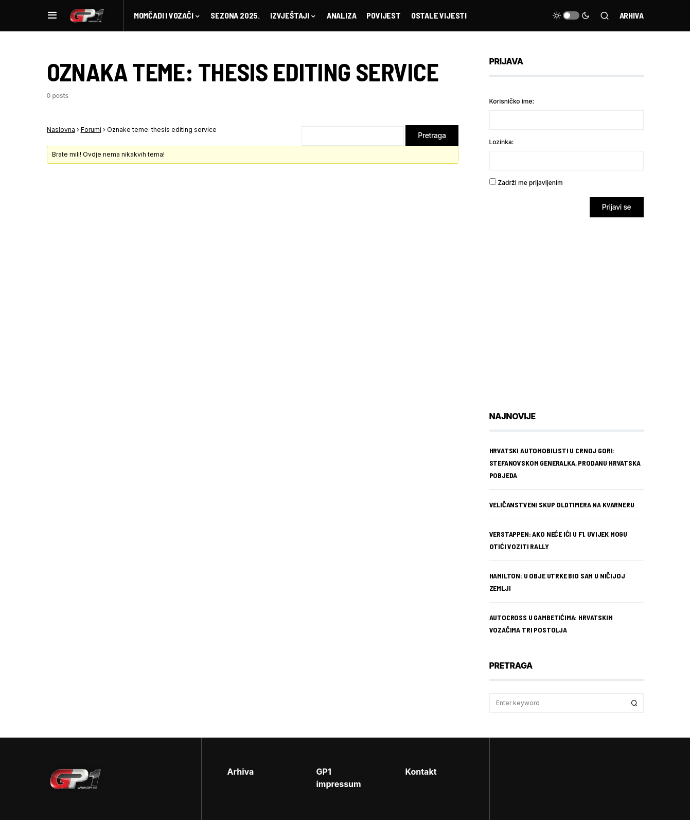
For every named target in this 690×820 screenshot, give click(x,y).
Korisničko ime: (512, 101)
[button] (52, 15)
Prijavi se (616, 206)
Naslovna (61, 129)
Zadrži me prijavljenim (530, 182)
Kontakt (421, 771)
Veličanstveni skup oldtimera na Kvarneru (561, 504)
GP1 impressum (338, 777)
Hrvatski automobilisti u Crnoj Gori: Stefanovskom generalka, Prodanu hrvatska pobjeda (565, 463)
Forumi (91, 129)
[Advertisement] (571, 306)
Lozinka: (501, 142)
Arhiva (632, 15)
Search (634, 703)
